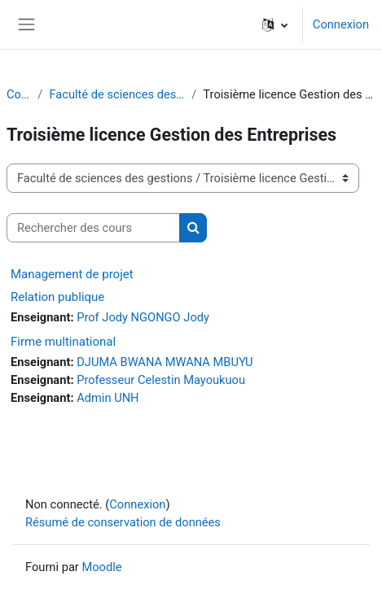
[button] (275, 24)
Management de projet (72, 274)
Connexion (341, 24)
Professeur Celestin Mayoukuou (161, 380)
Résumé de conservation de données (123, 522)
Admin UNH (107, 397)
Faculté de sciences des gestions (117, 94)
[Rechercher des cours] (93, 227)
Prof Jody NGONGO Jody (143, 317)
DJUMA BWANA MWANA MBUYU (164, 362)
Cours (19, 94)
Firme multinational (63, 341)
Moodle (101, 567)
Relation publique (57, 297)
